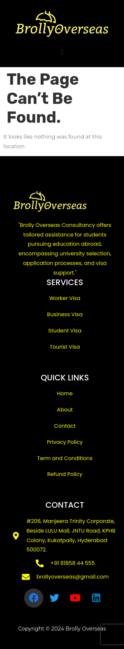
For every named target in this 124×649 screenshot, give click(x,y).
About (65, 409)
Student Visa (64, 330)
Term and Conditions (65, 458)
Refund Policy (65, 474)
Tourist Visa (65, 347)
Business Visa (64, 314)
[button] (62, 51)
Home (65, 393)
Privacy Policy (65, 442)
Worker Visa (64, 298)
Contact (65, 426)
